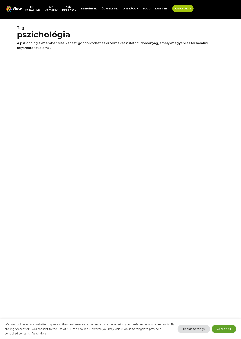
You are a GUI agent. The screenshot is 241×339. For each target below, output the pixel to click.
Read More (39, 333)
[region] (120, 329)
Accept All (224, 329)
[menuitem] (199, 8)
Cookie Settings (194, 329)
